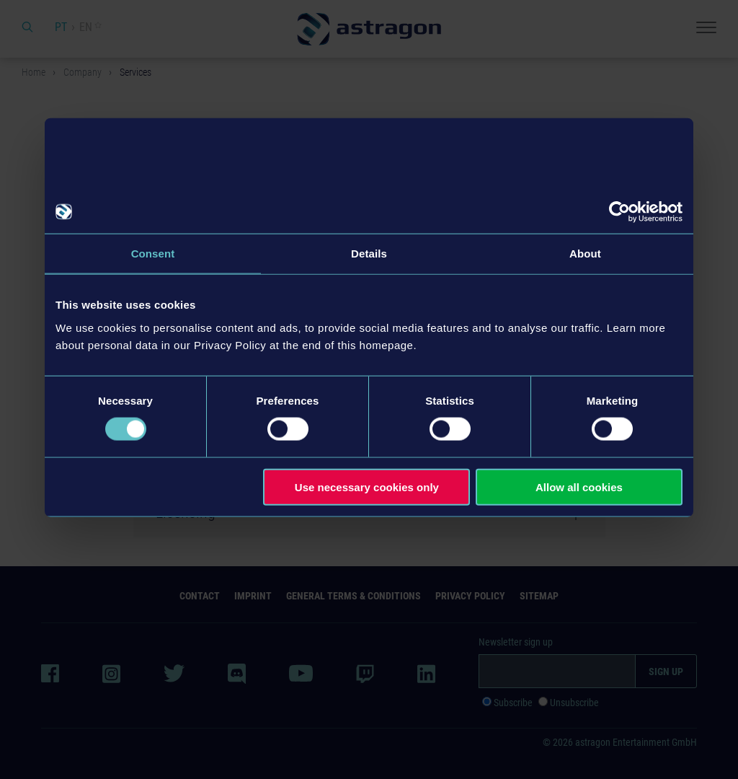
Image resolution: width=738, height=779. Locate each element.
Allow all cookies (579, 486)
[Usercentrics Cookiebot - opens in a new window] (619, 212)
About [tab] (585, 253)
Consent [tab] (153, 253)
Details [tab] (369, 253)
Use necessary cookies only (367, 486)
